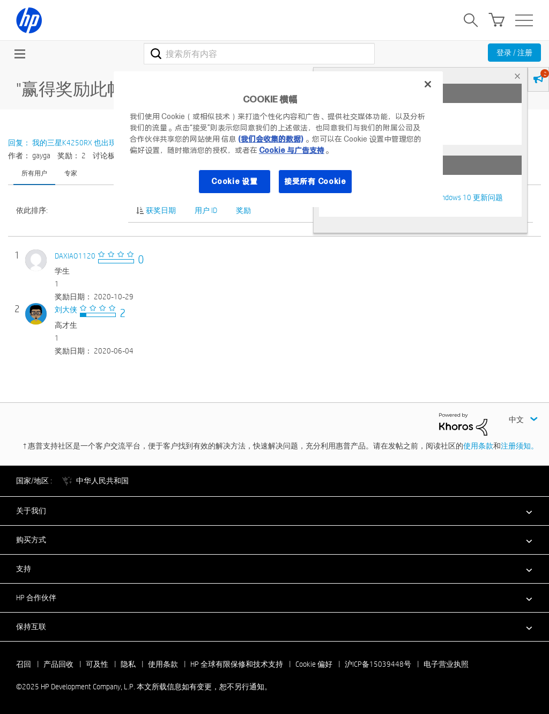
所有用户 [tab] (34, 172)
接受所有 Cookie (315, 181)
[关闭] (428, 84)
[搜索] (259, 53)
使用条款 (478, 446)
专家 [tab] (70, 172)
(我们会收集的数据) (270, 139)
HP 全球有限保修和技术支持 (236, 664)
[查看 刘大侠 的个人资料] (66, 309)
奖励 (243, 210)
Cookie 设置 (234, 181)
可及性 (97, 664)
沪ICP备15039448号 (378, 664)
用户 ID (206, 210)
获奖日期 (161, 210)
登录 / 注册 (514, 52)
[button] (274, 510)
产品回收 (58, 664)
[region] (278, 139)
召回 (23, 664)
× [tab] (517, 76)
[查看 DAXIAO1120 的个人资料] (75, 256)
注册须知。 (519, 446)
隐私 (128, 664)
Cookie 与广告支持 (291, 150)
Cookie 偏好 (313, 664)
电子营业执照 (446, 664)
